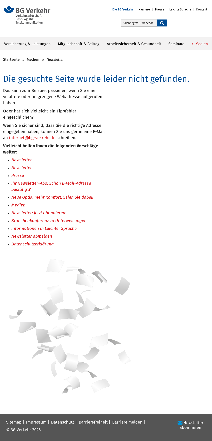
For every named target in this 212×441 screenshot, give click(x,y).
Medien (201, 44)
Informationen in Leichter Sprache (44, 229)
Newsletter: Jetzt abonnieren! (38, 213)
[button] (125, 9)
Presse (17, 176)
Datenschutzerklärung (32, 244)
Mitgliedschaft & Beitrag (78, 44)
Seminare (176, 44)
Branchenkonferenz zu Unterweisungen (49, 221)
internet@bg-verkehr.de (32, 137)
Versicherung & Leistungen (27, 44)
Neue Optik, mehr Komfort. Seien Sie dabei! (52, 197)
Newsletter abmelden (31, 236)
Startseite (11, 59)
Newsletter (21, 160)
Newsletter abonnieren (191, 425)
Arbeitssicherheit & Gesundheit (134, 44)
